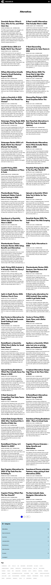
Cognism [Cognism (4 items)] (12, 568)
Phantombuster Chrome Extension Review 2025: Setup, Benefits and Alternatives (12, 246)
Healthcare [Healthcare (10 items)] (24, 570)
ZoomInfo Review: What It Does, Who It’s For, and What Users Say (12, 24)
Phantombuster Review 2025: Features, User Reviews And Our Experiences (37, 269)
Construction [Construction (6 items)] (18, 568)
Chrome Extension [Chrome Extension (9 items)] (5, 568)
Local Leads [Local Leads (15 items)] (4, 575)
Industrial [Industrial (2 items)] (40, 570)
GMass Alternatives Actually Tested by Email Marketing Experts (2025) (12, 74)
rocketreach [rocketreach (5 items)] (8, 578)
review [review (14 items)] (3, 578)
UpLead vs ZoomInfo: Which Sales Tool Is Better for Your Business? (37, 195)
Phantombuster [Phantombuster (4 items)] (35, 575)
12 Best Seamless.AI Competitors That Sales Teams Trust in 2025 (12, 397)
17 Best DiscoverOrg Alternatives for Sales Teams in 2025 (37, 49)
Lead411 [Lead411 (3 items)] (9, 573)
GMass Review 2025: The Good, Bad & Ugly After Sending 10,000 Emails (35, 74)
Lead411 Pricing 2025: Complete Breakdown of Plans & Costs (12, 170)
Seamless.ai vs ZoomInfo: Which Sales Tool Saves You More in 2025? (11, 221)
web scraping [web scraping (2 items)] (28, 578)
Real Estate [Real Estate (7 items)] (47, 575)
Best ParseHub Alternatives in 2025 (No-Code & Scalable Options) (37, 123)
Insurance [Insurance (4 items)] (4, 573)
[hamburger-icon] (49, 2)
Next (28, 516)
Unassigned (4, 557)
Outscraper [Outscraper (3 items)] (23, 575)
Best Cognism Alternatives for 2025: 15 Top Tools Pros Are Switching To (12, 472)
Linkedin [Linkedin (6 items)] (36, 573)
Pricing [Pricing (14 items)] (41, 575)
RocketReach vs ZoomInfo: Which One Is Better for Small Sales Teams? (12, 345)
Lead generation (5, 541)
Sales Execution (5, 549)
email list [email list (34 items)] (35, 568)
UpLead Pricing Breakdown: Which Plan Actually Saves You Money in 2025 (13, 372)
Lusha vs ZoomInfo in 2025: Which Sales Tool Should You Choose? (12, 100)
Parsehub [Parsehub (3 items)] (29, 575)
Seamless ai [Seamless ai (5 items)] (15, 578)
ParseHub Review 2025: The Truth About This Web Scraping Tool (38, 221)
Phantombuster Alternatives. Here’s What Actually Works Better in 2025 (37, 145)
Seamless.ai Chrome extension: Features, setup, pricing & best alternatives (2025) (38, 472)
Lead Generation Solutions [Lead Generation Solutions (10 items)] (17, 573)
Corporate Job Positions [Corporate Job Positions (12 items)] (27, 568)
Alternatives (5, 529)
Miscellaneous (5, 545)
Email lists (4, 537)
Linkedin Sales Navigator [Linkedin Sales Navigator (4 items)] (44, 573)
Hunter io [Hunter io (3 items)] (35, 570)
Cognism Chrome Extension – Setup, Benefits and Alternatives (37, 446)
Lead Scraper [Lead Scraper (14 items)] (26, 573)
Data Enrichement (6, 533)
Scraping (4, 553)
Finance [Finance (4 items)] (8, 570)
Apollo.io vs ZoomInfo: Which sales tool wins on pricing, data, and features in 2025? (37, 345)
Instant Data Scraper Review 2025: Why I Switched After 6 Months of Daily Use (12, 421)
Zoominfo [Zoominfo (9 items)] (35, 578)
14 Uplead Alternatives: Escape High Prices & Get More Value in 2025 (37, 372)
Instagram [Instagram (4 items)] (46, 570)
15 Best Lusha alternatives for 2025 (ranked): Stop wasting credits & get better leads (37, 296)
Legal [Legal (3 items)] (32, 573)
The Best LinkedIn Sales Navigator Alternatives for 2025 (36, 495)
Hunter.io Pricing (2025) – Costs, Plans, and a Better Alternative (36, 319)
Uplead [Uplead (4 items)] (20, 578)
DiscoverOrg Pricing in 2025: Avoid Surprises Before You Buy (36, 100)
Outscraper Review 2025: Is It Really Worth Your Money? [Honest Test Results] (12, 145)
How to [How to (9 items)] (29, 570)
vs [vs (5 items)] (24, 578)
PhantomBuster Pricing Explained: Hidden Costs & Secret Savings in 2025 (11, 195)
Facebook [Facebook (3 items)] (3, 570)
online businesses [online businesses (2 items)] (15, 575)
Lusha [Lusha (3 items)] (9, 575)
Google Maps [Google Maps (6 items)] (18, 570)
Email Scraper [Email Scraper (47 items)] (41, 568)
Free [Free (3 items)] (13, 570)
